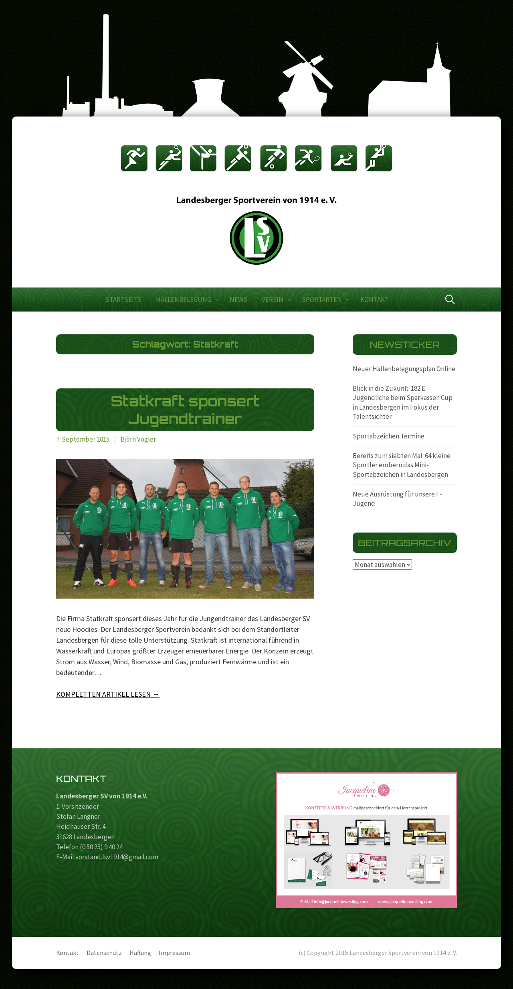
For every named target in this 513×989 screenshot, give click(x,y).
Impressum (174, 953)
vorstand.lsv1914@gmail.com (116, 856)
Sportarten (322, 299)
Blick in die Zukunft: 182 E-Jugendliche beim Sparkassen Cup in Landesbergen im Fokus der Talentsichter (402, 402)
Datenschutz (104, 953)
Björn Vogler (138, 439)
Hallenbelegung (183, 299)
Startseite (123, 299)
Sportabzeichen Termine (388, 436)
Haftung (140, 953)
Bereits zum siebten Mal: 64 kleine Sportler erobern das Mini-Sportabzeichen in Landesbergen (401, 465)
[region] (366, 840)
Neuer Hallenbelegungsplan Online (404, 368)
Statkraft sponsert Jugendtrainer (185, 409)
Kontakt (374, 299)
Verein (272, 299)
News (238, 299)
